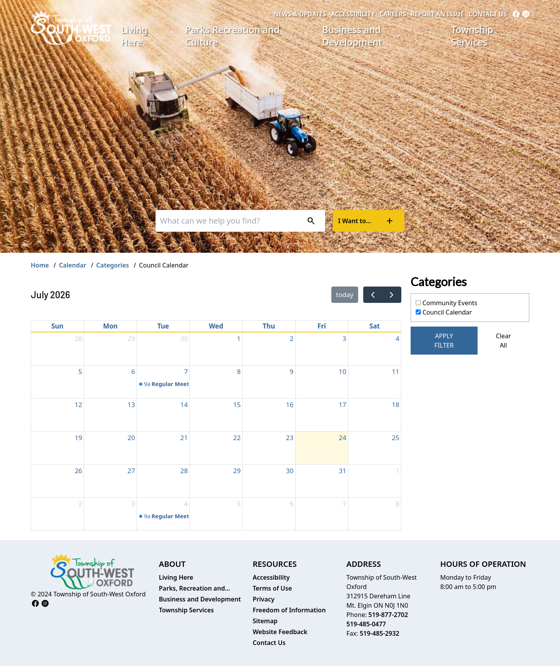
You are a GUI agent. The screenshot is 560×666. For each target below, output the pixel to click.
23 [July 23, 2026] (289, 437)
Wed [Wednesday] (216, 326)
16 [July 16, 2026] (289, 404)
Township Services (472, 35)
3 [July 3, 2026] (344, 338)
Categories (112, 265)
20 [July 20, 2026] (131, 437)
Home (40, 265)
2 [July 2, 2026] (292, 338)
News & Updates (299, 14)
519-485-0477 (366, 624)
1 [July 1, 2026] (239, 338)
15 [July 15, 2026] (236, 404)
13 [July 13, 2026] (131, 404)
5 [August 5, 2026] (239, 503)
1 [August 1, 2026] (397, 470)
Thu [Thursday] (268, 326)
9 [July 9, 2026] (292, 371)
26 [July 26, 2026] (78, 470)
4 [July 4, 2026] (397, 338)
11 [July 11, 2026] (395, 371)
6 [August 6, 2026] (292, 503)
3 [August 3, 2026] (133, 503)
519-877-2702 (388, 614)
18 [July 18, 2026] (395, 404)
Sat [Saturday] (374, 326)
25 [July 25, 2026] (395, 437)
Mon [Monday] (110, 326)
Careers (393, 14)
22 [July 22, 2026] (236, 437)
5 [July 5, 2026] (80, 371)
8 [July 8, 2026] (239, 371)
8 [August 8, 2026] (397, 503)
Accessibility (353, 14)
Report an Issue (437, 14)
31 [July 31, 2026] (342, 470)
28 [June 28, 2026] (78, 338)
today (345, 294)
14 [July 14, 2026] (184, 404)
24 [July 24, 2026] (342, 437)
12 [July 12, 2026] (78, 404)
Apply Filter (444, 341)
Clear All (503, 341)
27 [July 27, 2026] (131, 470)
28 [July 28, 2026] (184, 470)
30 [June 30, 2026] (184, 338)
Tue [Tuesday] (163, 326)
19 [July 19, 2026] (78, 437)
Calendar (72, 265)
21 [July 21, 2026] (184, 437)
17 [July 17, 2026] (342, 404)
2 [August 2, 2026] (80, 503)
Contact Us (488, 14)
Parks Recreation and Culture (232, 35)
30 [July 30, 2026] (289, 470)
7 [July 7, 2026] (186, 371)
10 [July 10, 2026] (342, 371)
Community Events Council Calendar (446, 307)
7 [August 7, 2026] (344, 503)
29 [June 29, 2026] (131, 338)
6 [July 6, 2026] (133, 371)
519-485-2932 (379, 633)
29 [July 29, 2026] (236, 470)
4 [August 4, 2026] (186, 503)
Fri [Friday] (321, 326)
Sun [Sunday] (57, 326)
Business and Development (352, 35)
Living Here (134, 35)
